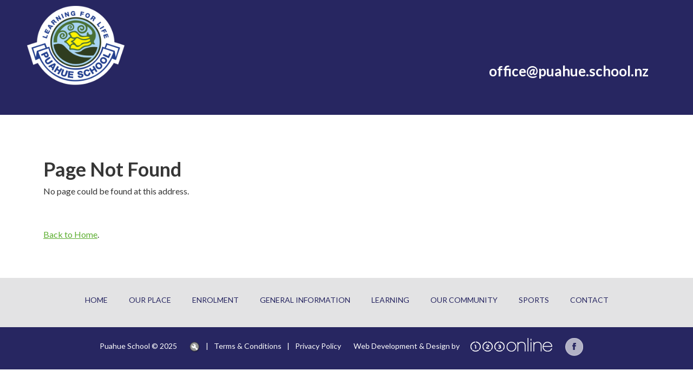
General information (305, 299)
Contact (589, 299)
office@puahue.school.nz (569, 71)
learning (390, 299)
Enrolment (215, 299)
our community (464, 299)
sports (534, 299)
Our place (150, 299)
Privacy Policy (318, 345)
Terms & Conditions (248, 345)
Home (96, 299)
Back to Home (70, 234)
